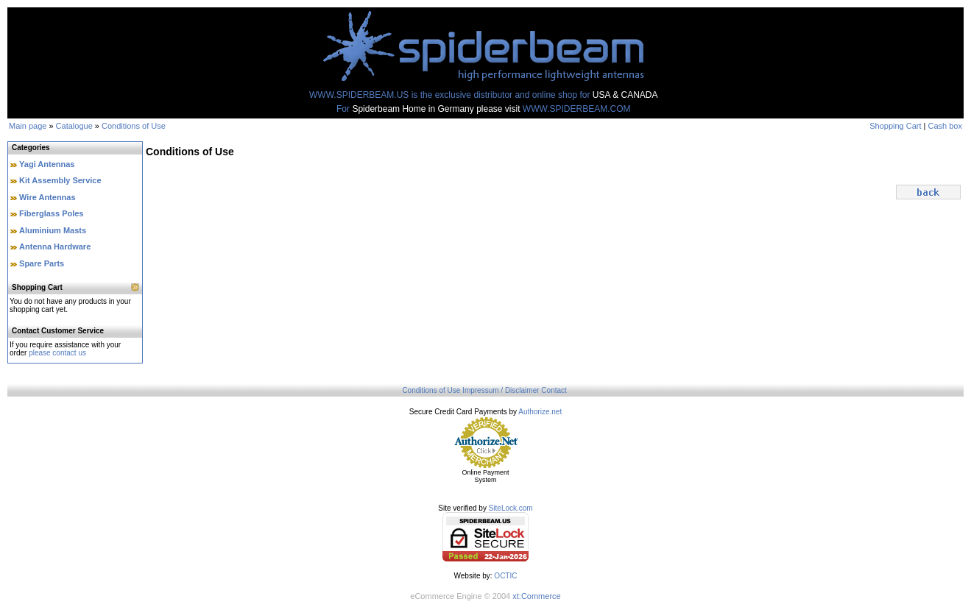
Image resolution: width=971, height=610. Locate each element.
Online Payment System (485, 476)
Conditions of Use (134, 125)
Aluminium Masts (52, 230)
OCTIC (505, 576)
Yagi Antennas (46, 164)
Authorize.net (540, 412)
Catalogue (74, 125)
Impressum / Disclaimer (500, 390)
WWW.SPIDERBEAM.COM (577, 109)
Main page (27, 125)
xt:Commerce (536, 596)
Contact (553, 390)
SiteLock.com (511, 508)
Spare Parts (41, 263)
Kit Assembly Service (60, 180)
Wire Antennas (47, 197)
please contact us (57, 353)
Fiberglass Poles (51, 213)
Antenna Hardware (55, 246)
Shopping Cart (895, 125)
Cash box (945, 125)
